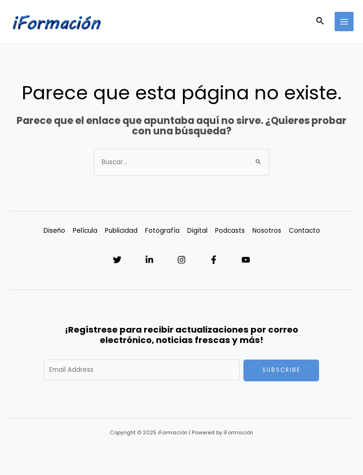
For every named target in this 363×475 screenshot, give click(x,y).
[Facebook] (213, 259)
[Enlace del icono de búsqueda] (320, 21)
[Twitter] (117, 259)
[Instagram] (181, 259)
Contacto (304, 230)
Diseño (54, 230)
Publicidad (121, 230)
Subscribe (281, 370)
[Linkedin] (149, 259)
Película (85, 230)
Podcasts (230, 230)
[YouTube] (246, 259)
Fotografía (162, 230)
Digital (197, 230)
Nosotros (266, 230)
